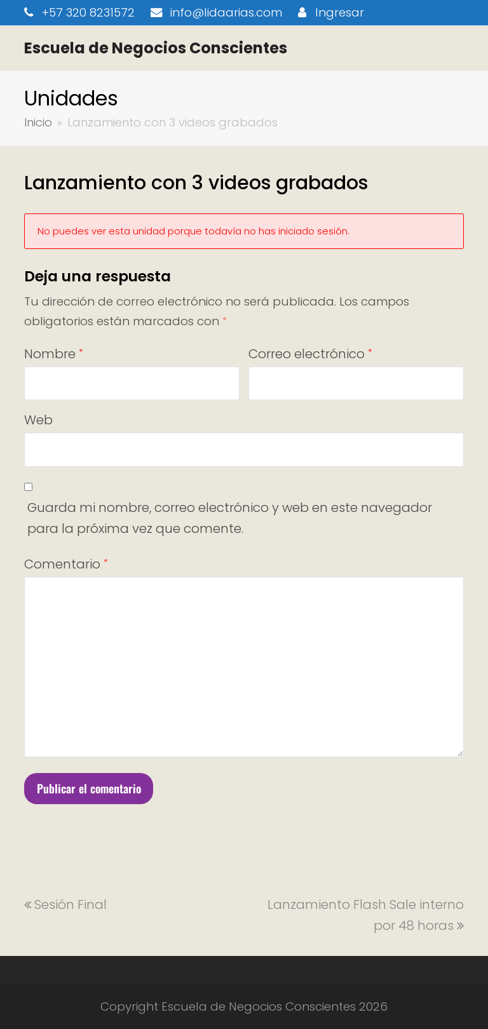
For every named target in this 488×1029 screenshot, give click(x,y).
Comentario (65, 564)
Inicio (38, 122)
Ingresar (339, 12)
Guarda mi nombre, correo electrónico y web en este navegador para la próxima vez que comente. (229, 518)
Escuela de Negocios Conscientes (155, 47)
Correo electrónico (310, 354)
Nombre (53, 354)
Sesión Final (65, 904)
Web (38, 420)
